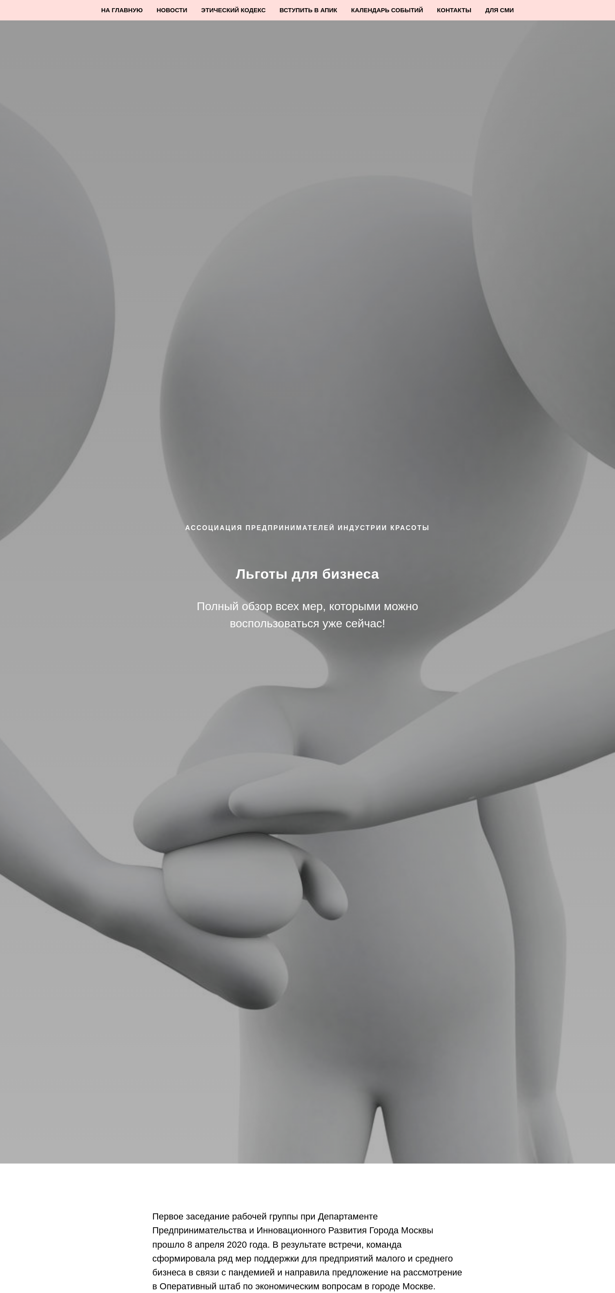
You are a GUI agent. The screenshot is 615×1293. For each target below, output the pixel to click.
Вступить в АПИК (308, 10)
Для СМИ (499, 10)
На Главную (122, 10)
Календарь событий (387, 10)
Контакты (454, 10)
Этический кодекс (233, 10)
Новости (172, 10)
